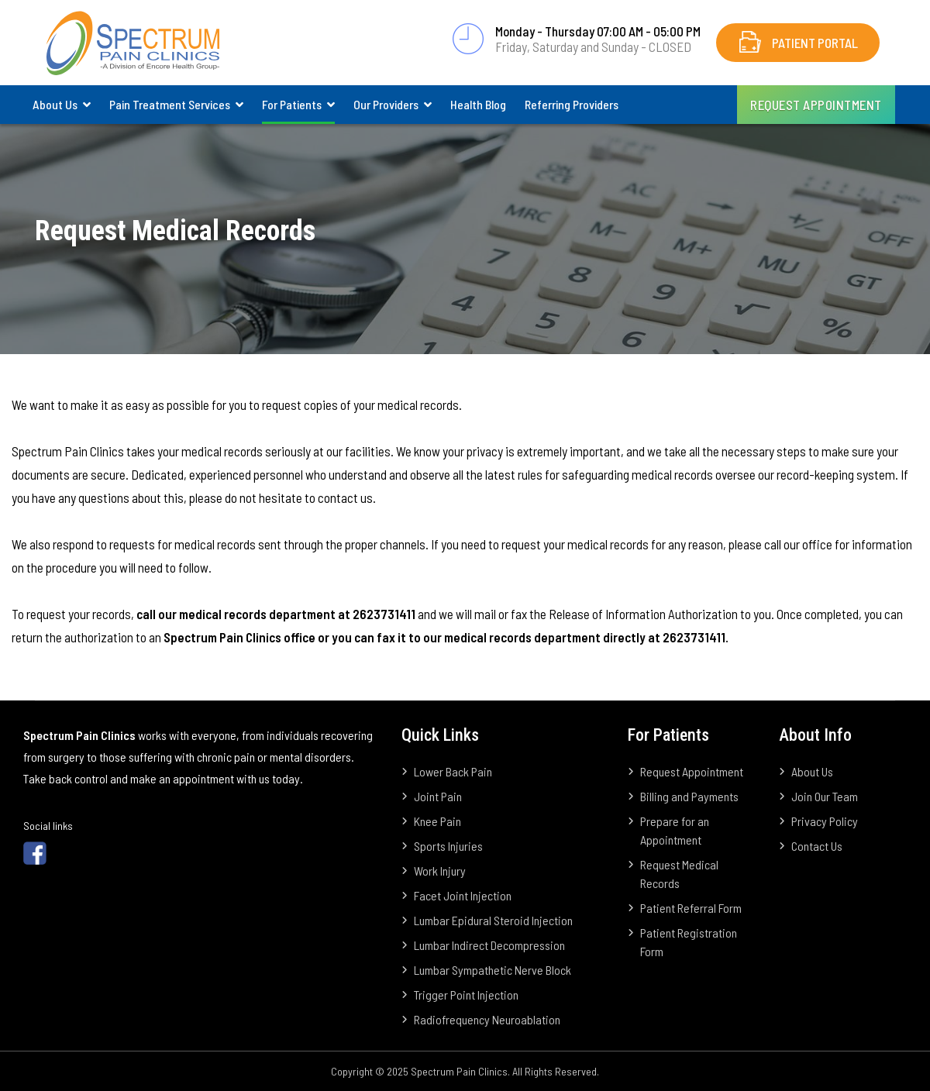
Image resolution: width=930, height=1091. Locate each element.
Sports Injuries (448, 845)
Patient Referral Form (691, 907)
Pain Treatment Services (169, 104)
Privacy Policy (824, 821)
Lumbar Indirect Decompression (489, 945)
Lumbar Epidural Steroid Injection (493, 920)
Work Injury (440, 870)
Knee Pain (437, 821)
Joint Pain (438, 796)
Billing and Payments (689, 796)
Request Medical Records (679, 873)
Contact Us (816, 845)
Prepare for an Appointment (674, 830)
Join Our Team (824, 796)
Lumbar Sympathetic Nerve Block (492, 969)
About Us (55, 104)
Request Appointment (816, 104)
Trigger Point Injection (466, 994)
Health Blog (478, 104)
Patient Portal (815, 42)
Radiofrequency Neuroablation (487, 1019)
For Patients (292, 104)
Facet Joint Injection (463, 895)
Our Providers (385, 104)
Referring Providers (571, 104)
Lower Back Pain (453, 771)
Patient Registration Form (688, 941)
